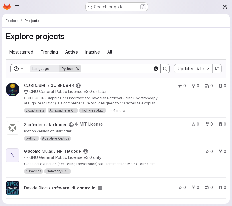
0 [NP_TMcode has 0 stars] (209, 151)
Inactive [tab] (92, 51)
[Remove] (77, 68)
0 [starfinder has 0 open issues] (222, 124)
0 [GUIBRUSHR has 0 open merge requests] (209, 85)
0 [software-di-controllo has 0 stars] (182, 187)
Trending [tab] (49, 51)
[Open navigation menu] (16, 6)
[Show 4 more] (117, 110)
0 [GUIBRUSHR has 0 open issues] (222, 85)
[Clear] (155, 68)
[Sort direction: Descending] (217, 68)
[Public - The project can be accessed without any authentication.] (78, 85)
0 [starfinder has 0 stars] (195, 124)
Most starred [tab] (21, 51)
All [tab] (109, 51)
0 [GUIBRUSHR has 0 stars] (182, 85)
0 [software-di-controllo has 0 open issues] (222, 187)
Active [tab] (71, 51)
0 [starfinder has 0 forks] (209, 124)
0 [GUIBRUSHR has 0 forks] (195, 85)
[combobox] (193, 68)
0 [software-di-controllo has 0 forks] (195, 187)
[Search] (117, 68)
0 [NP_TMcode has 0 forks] (222, 151)
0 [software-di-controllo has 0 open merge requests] (209, 187)
